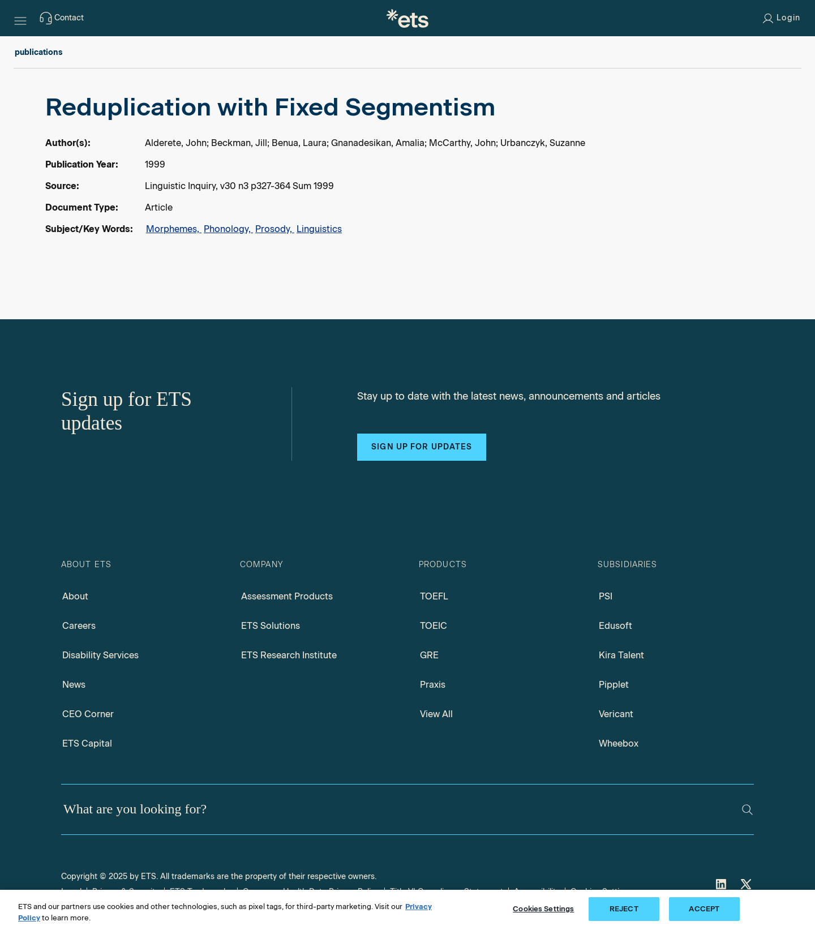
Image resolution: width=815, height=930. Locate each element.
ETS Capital (87, 743)
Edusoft (615, 625)
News (73, 684)
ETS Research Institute (289, 655)
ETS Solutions (270, 625)
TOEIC (433, 625)
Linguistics (319, 229)
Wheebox (618, 743)
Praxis (432, 684)
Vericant (616, 714)
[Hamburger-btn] (20, 18)
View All (436, 714)
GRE (429, 655)
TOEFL (434, 596)
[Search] (747, 809)
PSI (605, 596)
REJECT (624, 909)
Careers (79, 625)
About (75, 596)
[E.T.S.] (407, 18)
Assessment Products (287, 596)
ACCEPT (704, 909)
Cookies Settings (543, 909)
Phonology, (228, 229)
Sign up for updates (421, 447)
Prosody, (274, 229)
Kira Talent (621, 655)
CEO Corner (88, 714)
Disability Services (100, 655)
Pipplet (614, 684)
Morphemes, (173, 229)
